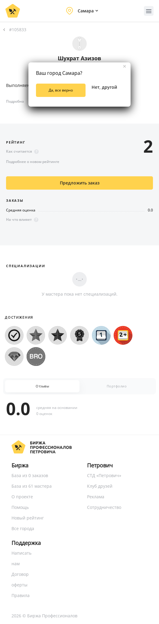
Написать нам (21, 558)
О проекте (22, 497)
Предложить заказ (79, 183)
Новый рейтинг (27, 518)
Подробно (15, 101)
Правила (20, 595)
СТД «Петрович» (104, 475)
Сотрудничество (104, 507)
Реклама (95, 497)
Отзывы (42, 386)
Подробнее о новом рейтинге (32, 161)
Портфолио (117, 386)
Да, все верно (61, 90)
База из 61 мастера (31, 486)
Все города (22, 528)
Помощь (20, 507)
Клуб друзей (99, 486)
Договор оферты (20, 579)
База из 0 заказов (29, 475)
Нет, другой (104, 87)
